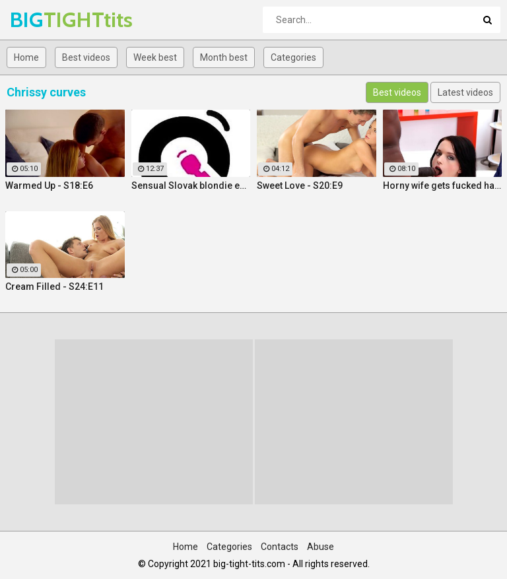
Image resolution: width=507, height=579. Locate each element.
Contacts (279, 546)
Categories (293, 57)
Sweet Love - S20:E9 (300, 185)
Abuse (320, 546)
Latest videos (465, 92)
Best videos (86, 57)
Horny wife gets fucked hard (442, 185)
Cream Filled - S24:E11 (54, 286)
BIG (44, 19)
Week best (155, 57)
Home (26, 57)
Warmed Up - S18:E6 (49, 185)
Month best (224, 57)
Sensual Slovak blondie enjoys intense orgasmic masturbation (191, 185)
